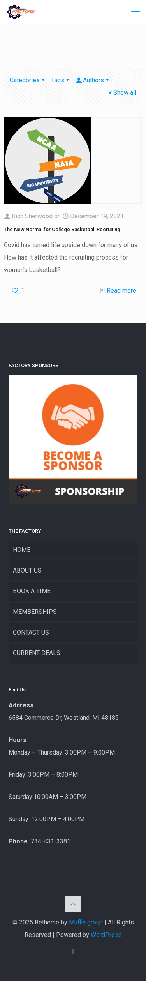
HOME (21, 549)
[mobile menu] (135, 11)
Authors (93, 80)
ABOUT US (27, 570)
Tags (60, 80)
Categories (28, 80)
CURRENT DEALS (36, 653)
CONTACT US (31, 632)
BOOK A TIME (32, 591)
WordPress (106, 935)
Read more (121, 290)
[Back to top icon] (73, 904)
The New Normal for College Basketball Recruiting (62, 229)
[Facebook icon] (73, 951)
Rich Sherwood (32, 216)
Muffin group (86, 922)
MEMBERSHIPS (35, 611)
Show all (121, 92)
